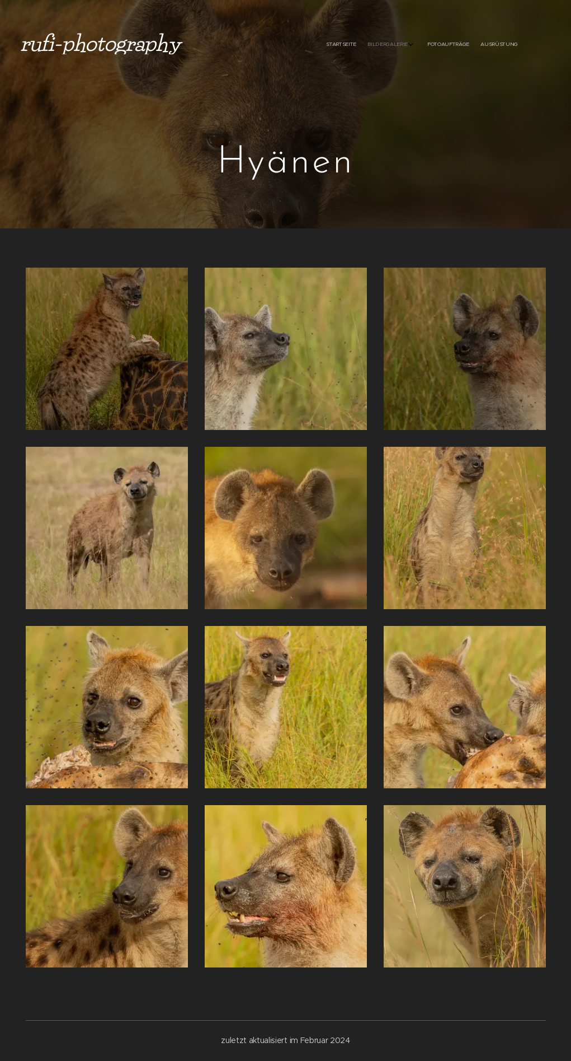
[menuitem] (477, 45)
